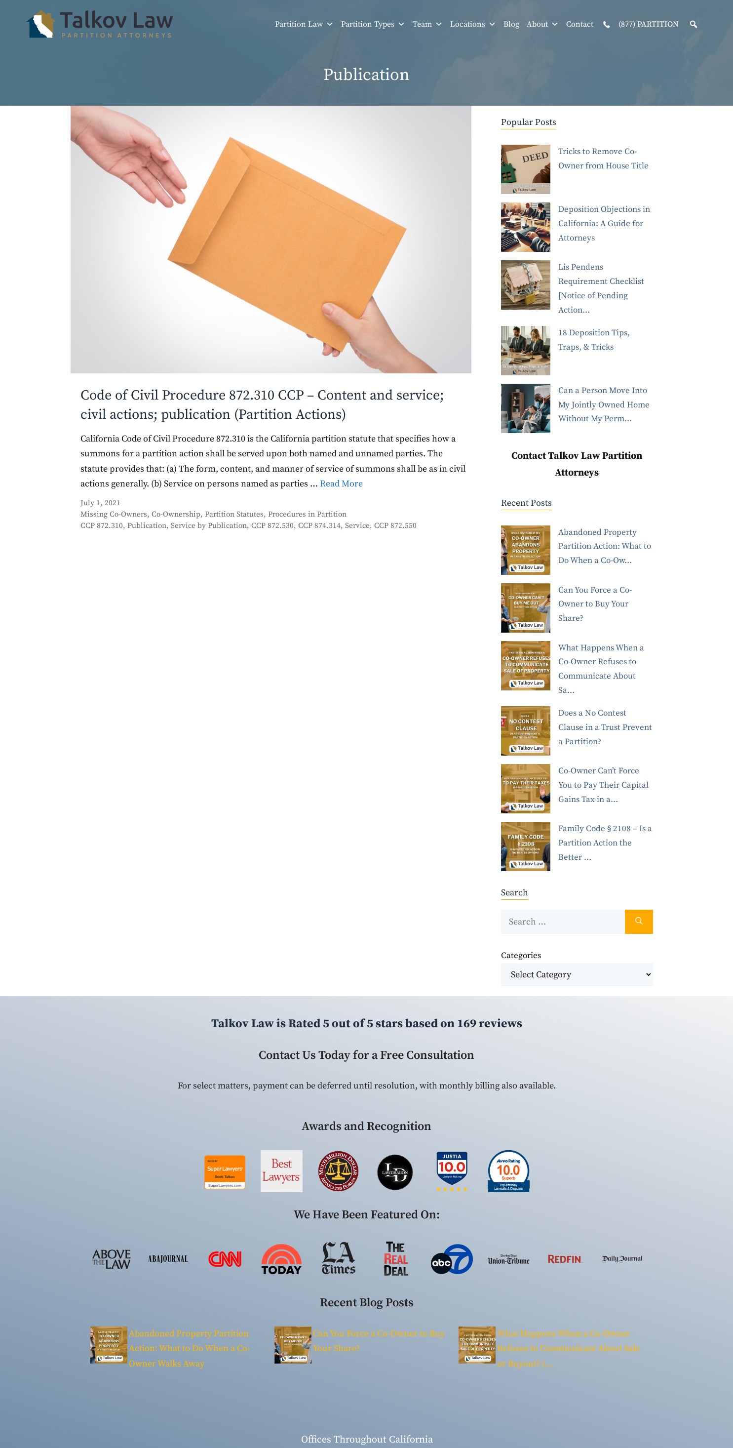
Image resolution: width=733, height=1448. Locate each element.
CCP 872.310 (101, 525)
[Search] (639, 922)
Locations (473, 24)
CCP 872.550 (395, 525)
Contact (579, 24)
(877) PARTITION (640, 25)
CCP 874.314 (319, 525)
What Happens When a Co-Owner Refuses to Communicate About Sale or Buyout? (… (568, 1348)
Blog (511, 24)
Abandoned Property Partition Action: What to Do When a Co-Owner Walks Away (189, 1348)
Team (428, 24)
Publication (146, 525)
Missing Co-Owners (113, 514)
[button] (693, 24)
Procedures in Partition (307, 514)
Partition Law (304, 24)
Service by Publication (209, 525)
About (543, 24)
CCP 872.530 (272, 525)
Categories (521, 955)
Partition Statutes (234, 514)
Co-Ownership (176, 514)
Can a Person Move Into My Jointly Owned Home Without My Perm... (604, 405)
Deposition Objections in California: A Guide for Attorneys (604, 223)
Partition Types (373, 24)
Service (357, 525)
